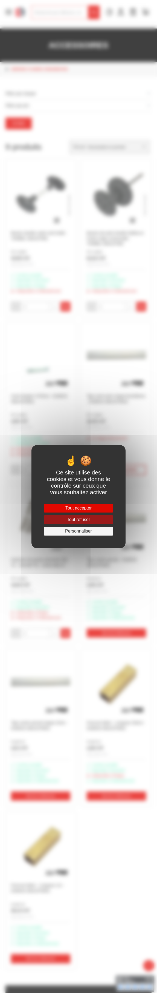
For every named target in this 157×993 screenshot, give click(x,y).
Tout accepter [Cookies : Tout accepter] (78, 508)
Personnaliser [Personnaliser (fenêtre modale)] (78, 531)
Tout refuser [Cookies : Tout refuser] (78, 519)
